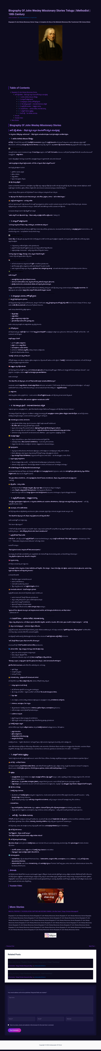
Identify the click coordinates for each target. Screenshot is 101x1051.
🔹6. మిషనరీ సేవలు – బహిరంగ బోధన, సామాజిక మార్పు (32, 108)
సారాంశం (17, 115)
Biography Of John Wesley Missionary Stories (24, 92)
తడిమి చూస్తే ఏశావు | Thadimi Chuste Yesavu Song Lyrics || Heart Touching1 (34, 962)
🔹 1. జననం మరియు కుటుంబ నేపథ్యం (28, 97)
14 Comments (11, 977)
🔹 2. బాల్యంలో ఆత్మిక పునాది (25, 99)
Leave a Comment (13, 17)
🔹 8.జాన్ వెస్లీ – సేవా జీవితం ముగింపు (27, 113)
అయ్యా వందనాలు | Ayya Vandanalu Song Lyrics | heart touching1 (30, 973)
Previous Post (9, 946)
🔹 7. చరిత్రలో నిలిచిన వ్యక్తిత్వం (26, 111)
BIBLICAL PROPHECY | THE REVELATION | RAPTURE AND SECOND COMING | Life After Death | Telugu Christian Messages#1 (43, 911)
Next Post (92, 946)
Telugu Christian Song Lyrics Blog (24, 965)
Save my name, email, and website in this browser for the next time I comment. (32, 1025)
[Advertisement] (50, 73)
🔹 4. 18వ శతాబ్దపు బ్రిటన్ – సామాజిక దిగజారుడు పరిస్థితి (32, 104)
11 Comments (11, 965)
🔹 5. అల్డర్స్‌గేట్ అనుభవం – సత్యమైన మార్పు (29, 106)
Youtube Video (19, 118)
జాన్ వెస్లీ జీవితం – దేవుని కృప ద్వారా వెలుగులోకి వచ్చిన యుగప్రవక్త (31, 94)
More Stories (15, 120)
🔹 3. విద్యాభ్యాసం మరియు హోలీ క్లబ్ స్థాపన (29, 101)
